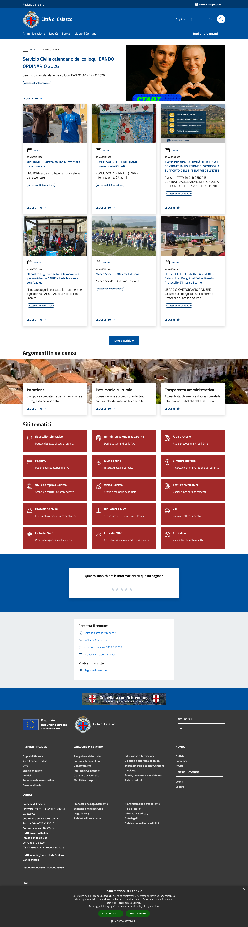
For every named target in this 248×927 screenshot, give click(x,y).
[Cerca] (221, 19)
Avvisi (33, 49)
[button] (124, 921)
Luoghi (180, 787)
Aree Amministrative (35, 761)
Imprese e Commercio (87, 770)
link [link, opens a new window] (157, 906)
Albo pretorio (133, 809)
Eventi (179, 782)
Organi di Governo (33, 756)
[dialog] (124, 906)
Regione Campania (33, 4)
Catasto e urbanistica (86, 775)
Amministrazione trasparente (142, 804)
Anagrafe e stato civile (87, 756)
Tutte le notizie (123, 340)
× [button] (244, 889)
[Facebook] (190, 19)
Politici (27, 775)
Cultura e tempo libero (87, 761)
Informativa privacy (136, 813)
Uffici (26, 766)
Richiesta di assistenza (87, 818)
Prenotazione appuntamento (91, 804)
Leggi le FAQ (81, 813)
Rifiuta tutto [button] (138, 913)
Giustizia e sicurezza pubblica (142, 761)
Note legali (131, 818)
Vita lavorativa (82, 766)
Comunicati (182, 761)
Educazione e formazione (140, 756)
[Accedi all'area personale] (207, 5)
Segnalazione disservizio (88, 809)
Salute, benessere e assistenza (143, 775)
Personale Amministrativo (38, 780)
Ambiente (130, 770)
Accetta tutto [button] (110, 913)
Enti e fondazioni (33, 770)
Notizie (34, 262)
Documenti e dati (33, 785)
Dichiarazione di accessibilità (142, 823)
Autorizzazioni (133, 780)
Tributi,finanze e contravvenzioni (144, 765)
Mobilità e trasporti (85, 780)
